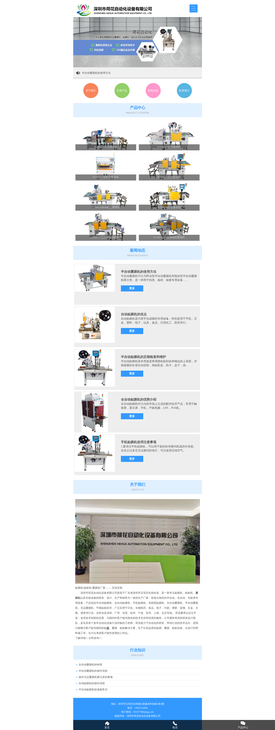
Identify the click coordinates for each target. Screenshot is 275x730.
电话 (175, 727)
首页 (107, 727)
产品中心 (243, 727)
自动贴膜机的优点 (134, 314)
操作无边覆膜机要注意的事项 (96, 677)
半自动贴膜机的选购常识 (93, 689)
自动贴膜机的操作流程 (92, 683)
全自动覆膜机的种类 (90, 664)
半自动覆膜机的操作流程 (93, 670)
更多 (132, 288)
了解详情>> (82, 638)
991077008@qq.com (143, 712)
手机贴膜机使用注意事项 (138, 442)
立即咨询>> (95, 638)
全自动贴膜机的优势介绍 (138, 399)
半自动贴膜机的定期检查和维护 (143, 357)
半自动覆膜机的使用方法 (96, 72)
